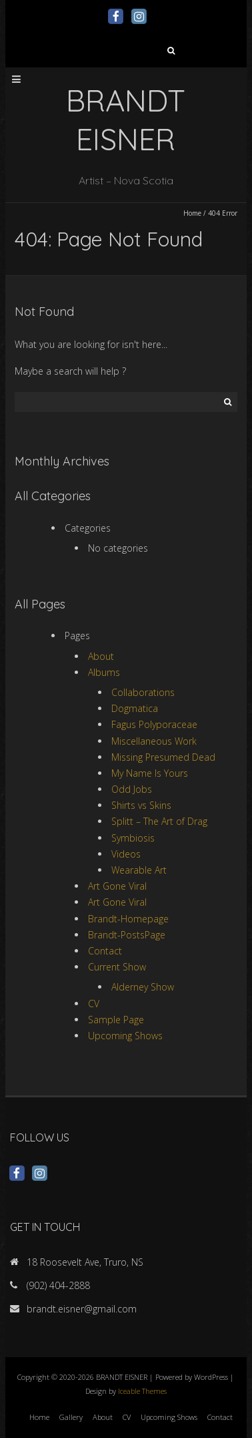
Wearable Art (139, 870)
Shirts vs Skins (141, 805)
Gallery (71, 1417)
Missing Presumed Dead (163, 757)
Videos (126, 854)
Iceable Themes (142, 1391)
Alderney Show (142, 986)
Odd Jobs (131, 789)
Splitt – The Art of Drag (159, 821)
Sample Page (116, 1019)
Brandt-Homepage (128, 918)
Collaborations (143, 692)
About (101, 656)
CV (93, 1003)
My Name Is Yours (149, 773)
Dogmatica (134, 708)
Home (192, 213)
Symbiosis (133, 838)
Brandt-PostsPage (126, 934)
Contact (105, 950)
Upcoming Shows (125, 1035)
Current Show (117, 966)
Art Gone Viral (117, 886)
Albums (104, 672)
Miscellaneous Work (154, 741)
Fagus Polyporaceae (154, 724)
